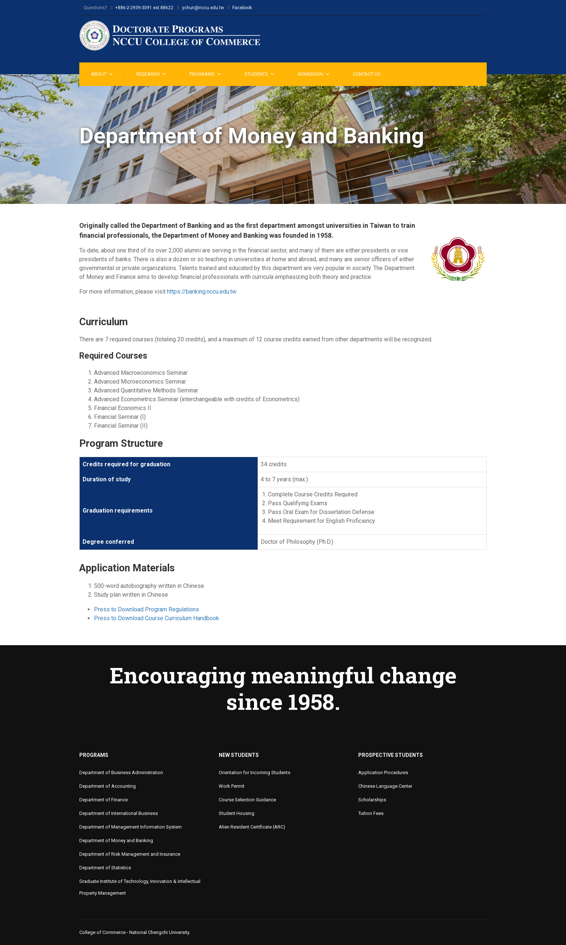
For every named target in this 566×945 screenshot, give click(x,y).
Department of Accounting (107, 786)
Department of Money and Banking (116, 840)
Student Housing (236, 813)
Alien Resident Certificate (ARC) (252, 827)
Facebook (242, 7)
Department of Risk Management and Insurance (129, 854)
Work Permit (231, 786)
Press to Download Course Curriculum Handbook (156, 618)
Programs (202, 74)
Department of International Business (118, 813)
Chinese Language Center (385, 786)
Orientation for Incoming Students (254, 772)
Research (148, 74)
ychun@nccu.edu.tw (203, 7)
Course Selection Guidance (247, 799)
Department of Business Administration (121, 772)
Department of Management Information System (130, 827)
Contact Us (367, 74)
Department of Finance (103, 799)
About (98, 74)
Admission (310, 74)
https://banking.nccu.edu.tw (201, 291)
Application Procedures (383, 772)
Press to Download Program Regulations (146, 609)
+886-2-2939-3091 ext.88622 (144, 7)
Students (256, 74)
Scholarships (372, 799)
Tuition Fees (371, 813)
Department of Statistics (105, 867)
